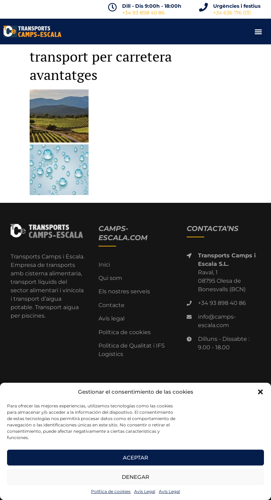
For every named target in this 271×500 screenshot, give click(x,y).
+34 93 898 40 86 (143, 13)
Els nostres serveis (124, 291)
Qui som (110, 278)
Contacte (111, 305)
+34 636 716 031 (232, 13)
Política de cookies (111, 491)
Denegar (135, 477)
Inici (104, 264)
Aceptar (135, 457)
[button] (260, 391)
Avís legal (111, 318)
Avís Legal (144, 491)
